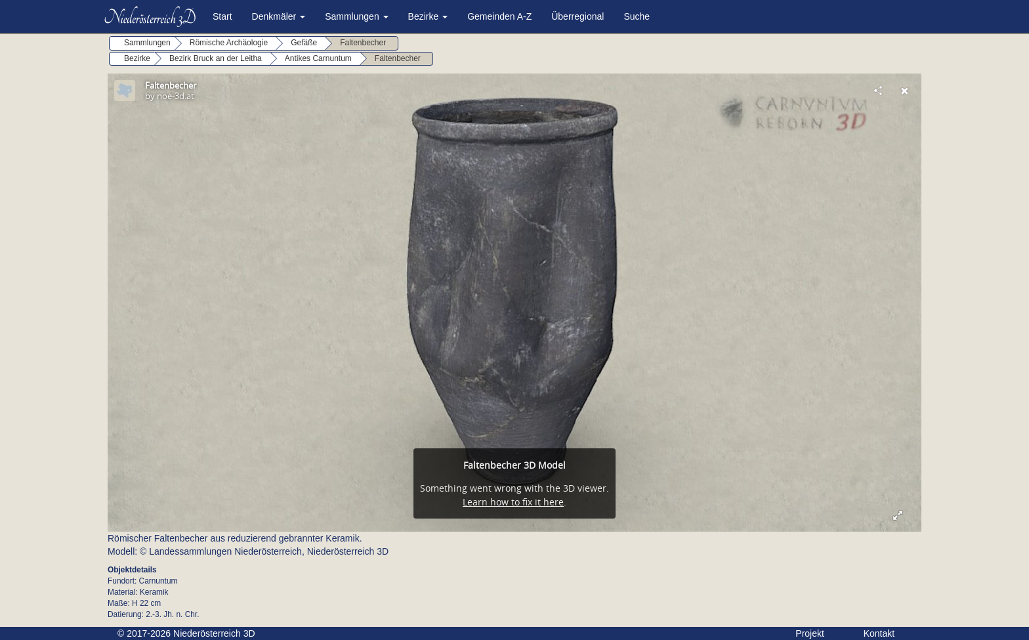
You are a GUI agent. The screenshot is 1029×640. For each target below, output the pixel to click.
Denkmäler (279, 16)
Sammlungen (356, 16)
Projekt (809, 633)
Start (222, 16)
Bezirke (428, 16)
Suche (636, 16)
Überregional (577, 16)
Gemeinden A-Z (499, 16)
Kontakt (879, 633)
